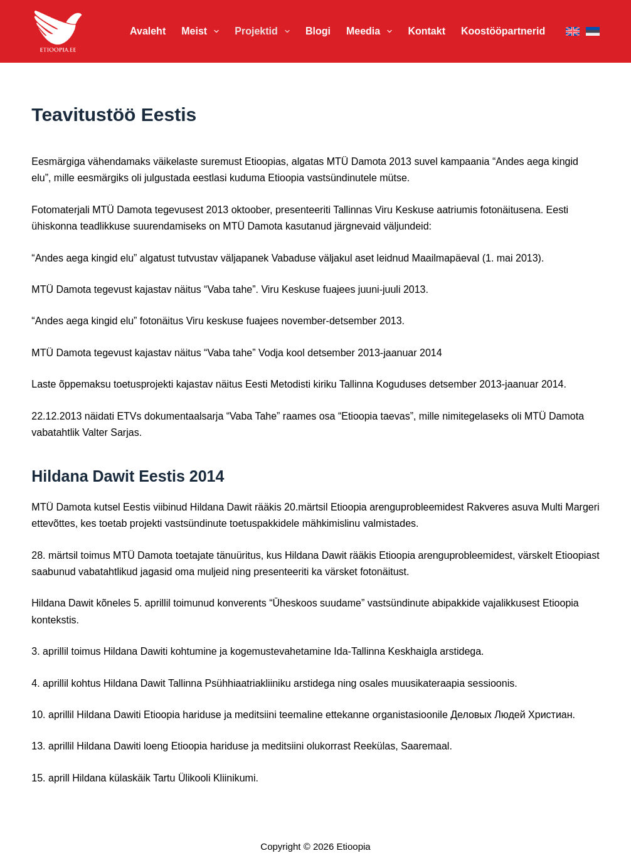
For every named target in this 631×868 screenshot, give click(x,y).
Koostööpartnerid (503, 31)
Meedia (371, 31)
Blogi (318, 31)
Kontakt (426, 31)
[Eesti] (593, 31)
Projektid (265, 31)
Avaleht (148, 31)
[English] (573, 31)
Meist (202, 31)
